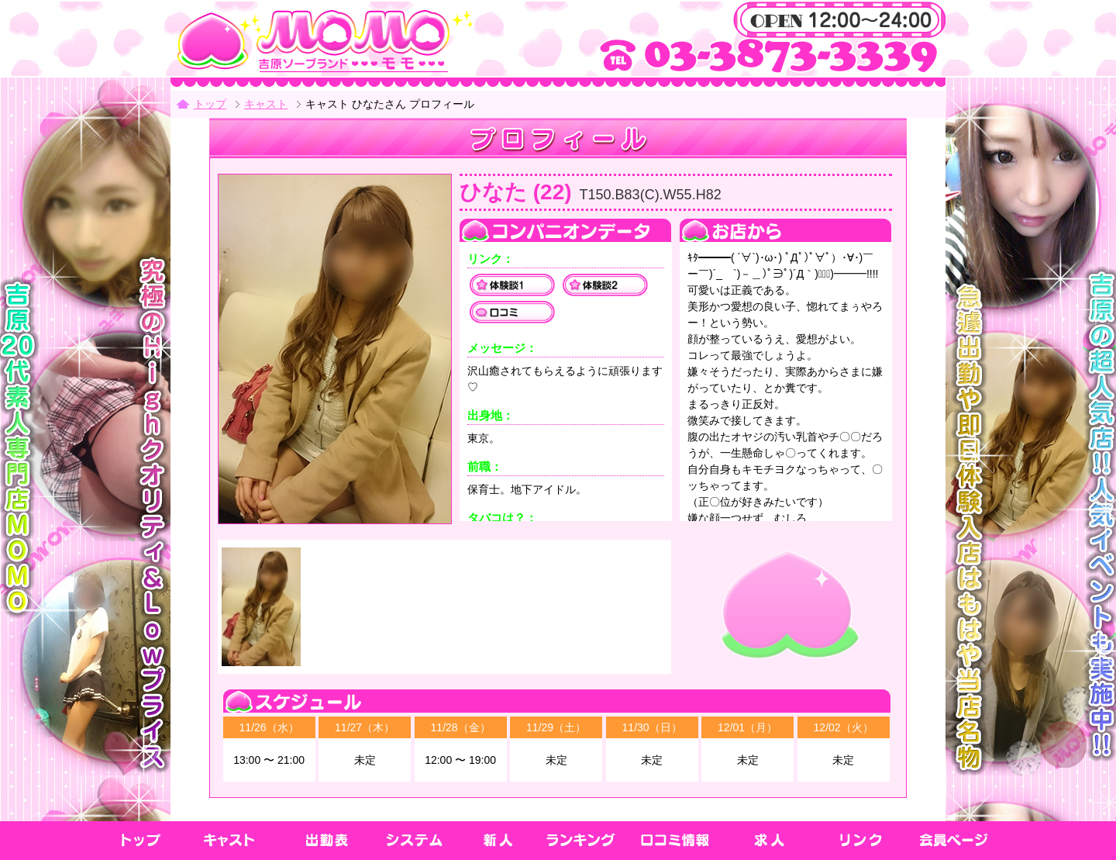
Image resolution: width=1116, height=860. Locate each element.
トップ (210, 104)
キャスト (266, 104)
